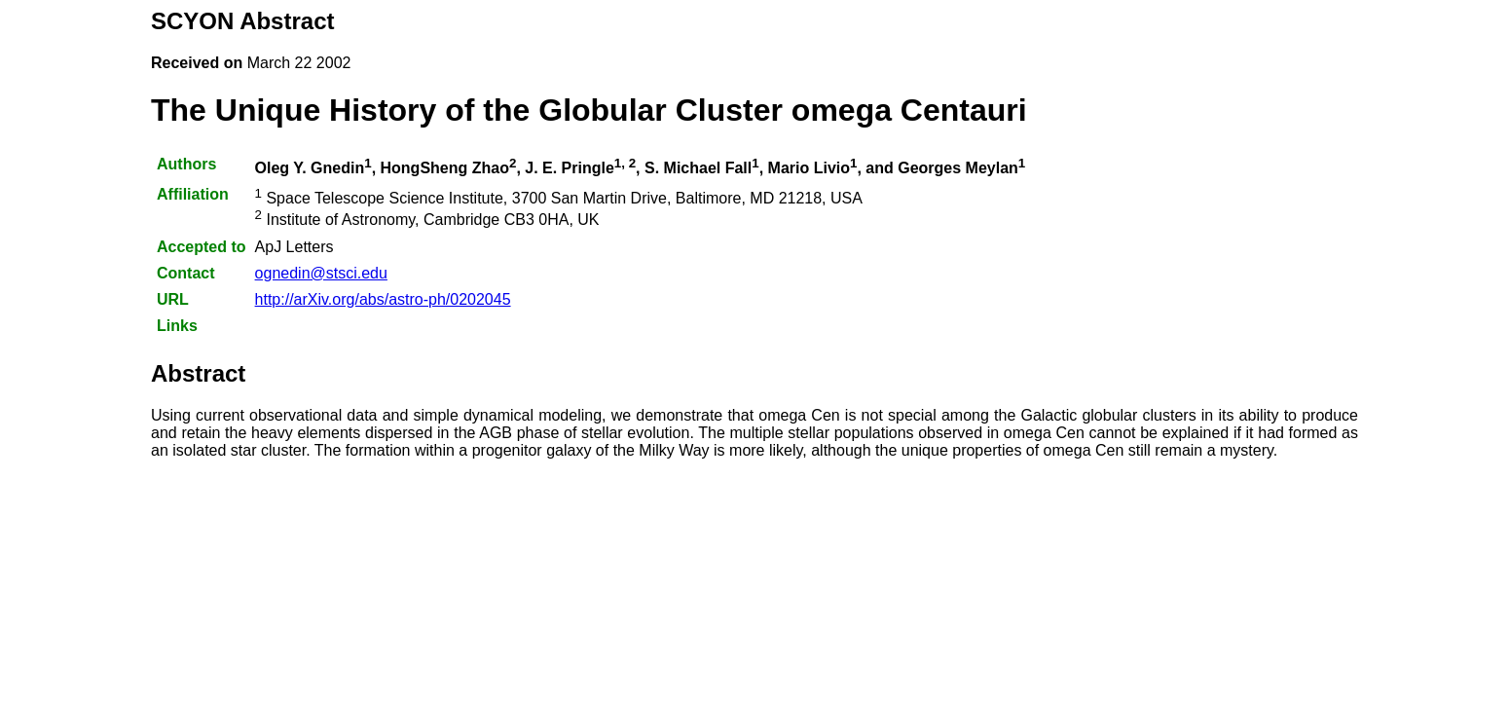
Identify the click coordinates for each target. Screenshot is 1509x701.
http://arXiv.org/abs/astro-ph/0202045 (383, 299)
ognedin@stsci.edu (321, 273)
